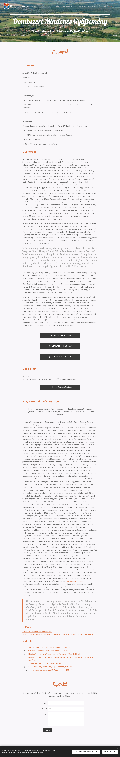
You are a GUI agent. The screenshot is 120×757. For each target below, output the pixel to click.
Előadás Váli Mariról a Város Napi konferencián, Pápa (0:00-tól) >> (55, 654)
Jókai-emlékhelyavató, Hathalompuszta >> (45, 663)
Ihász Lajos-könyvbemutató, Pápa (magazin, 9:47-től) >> (51, 667)
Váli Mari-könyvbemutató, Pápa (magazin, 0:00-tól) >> (50, 647)
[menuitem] (58, 6)
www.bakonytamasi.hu (75, 581)
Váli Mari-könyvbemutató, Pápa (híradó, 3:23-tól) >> (49, 651)
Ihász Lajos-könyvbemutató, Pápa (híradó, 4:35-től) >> (52, 670)
